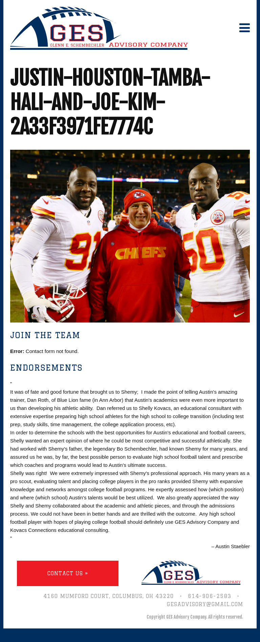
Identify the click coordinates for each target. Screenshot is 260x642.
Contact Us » (67, 573)
